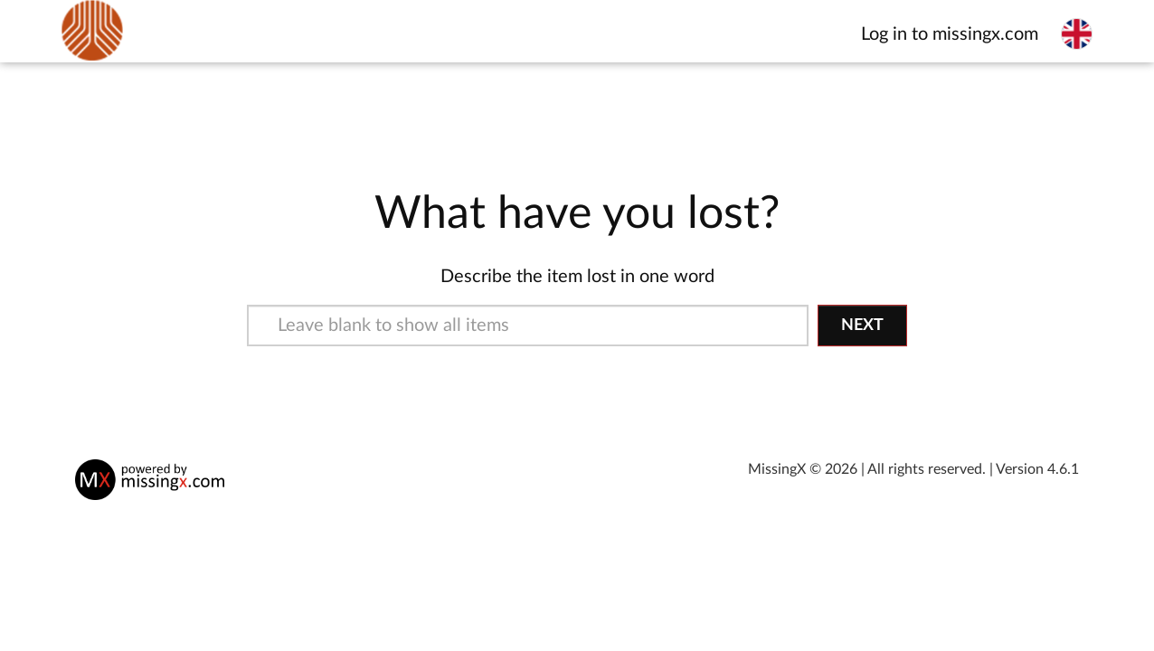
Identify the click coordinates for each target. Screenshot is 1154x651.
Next (862, 325)
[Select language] (1077, 33)
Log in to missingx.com (949, 34)
